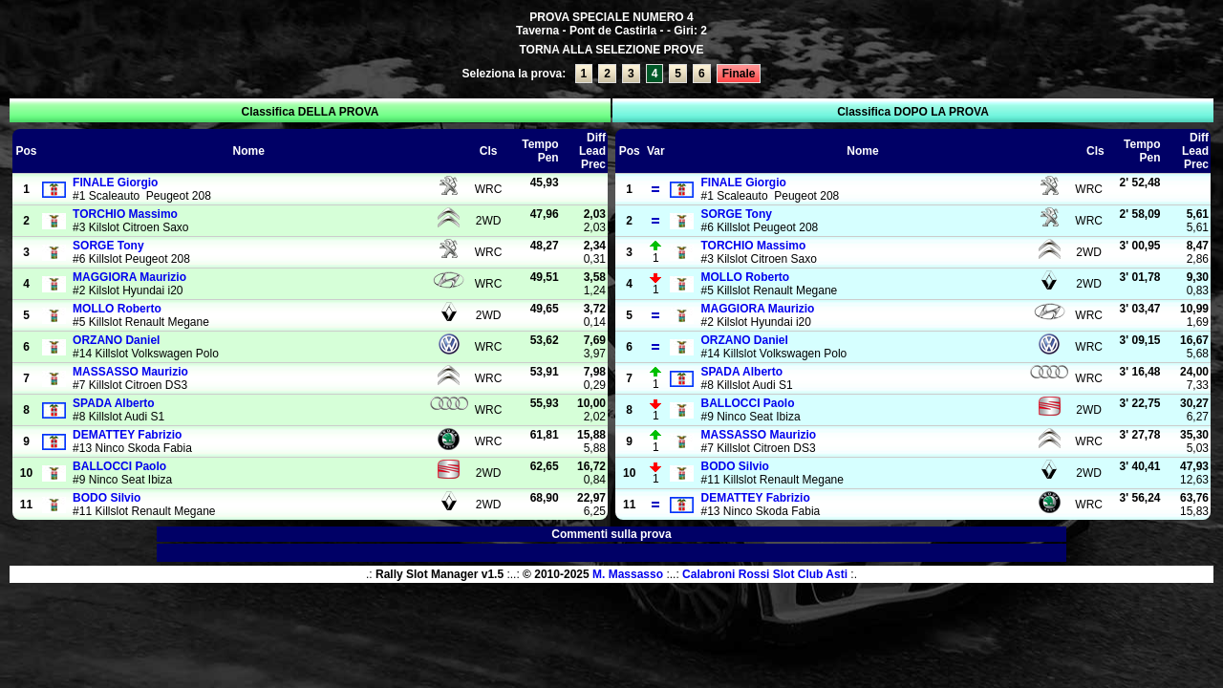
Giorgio (115, 182)
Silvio (106, 498)
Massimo (125, 214)
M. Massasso (627, 574)
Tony (108, 245)
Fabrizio (127, 434)
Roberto (117, 308)
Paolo (119, 466)
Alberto (114, 403)
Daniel (116, 340)
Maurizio (129, 277)
